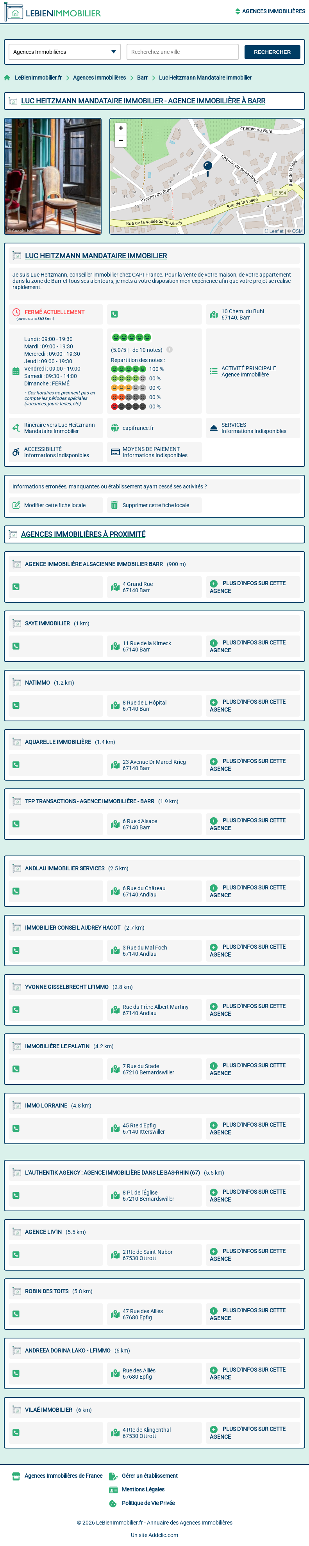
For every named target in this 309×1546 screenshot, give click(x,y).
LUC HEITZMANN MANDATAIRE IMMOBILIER (96, 256)
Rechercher (272, 52)
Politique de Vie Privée (148, 1503)
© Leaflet (273, 231)
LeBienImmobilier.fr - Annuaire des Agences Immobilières (164, 1522)
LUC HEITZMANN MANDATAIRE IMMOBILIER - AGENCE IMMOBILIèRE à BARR (143, 101)
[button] (208, 169)
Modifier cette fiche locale (55, 505)
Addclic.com (163, 1535)
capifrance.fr (138, 428)
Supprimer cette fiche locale (156, 505)
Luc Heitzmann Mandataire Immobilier (205, 78)
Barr (142, 78)
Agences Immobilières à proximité (83, 534)
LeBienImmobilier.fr (38, 78)
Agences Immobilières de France (63, 1476)
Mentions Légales (143, 1489)
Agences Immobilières (273, 11)
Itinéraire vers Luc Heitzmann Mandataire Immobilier (59, 428)
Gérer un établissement (150, 1476)
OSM (297, 231)
